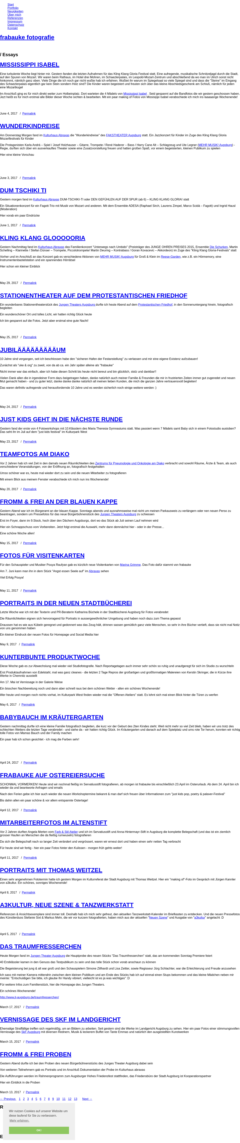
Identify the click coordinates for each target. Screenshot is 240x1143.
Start (11, 4)
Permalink (29, 113)
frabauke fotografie (27, 37)
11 (64, 1099)
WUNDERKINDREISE (30, 126)
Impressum (15, 21)
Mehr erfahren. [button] (19, 1120)
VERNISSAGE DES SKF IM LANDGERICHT (60, 1019)
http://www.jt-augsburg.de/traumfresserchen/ (29, 997)
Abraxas (94, 571)
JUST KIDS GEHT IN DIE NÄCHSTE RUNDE (61, 419)
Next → (87, 1099)
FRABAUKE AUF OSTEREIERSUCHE (52, 775)
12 (69, 1099)
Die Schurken (219, 247)
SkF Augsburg (30, 1032)
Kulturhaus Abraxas (56, 135)
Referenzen (15, 18)
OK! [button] (39, 1130)
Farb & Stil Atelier (66, 831)
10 (58, 1099)
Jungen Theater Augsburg (48, 955)
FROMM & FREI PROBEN (35, 1054)
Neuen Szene (158, 917)
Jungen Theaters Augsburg (77, 304)
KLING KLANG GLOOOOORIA (42, 238)
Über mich (14, 14)
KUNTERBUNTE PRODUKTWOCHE (50, 657)
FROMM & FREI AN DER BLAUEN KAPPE (58, 501)
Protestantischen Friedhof (155, 304)
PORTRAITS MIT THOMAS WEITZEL (51, 870)
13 (75, 1099)
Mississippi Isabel (135, 93)
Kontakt (13, 28)
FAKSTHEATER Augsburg (123, 135)
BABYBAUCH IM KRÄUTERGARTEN (51, 717)
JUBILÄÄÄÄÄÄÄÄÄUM (33, 349)
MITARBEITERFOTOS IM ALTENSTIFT (53, 822)
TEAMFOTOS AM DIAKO (34, 454)
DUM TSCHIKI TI (23, 190)
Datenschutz (16, 24)
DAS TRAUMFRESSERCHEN (40, 946)
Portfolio (13, 8)
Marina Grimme (130, 564)
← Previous (8, 1099)
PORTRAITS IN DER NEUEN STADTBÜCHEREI (66, 603)
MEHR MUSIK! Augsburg (215, 145)
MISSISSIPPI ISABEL (29, 64)
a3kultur (199, 917)
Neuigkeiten (15, 11)
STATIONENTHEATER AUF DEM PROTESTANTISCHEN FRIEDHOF (93, 295)
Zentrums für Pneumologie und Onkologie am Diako (129, 463)
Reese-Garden (171, 256)
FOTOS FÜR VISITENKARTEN (42, 555)
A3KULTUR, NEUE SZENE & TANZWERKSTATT (67, 905)
